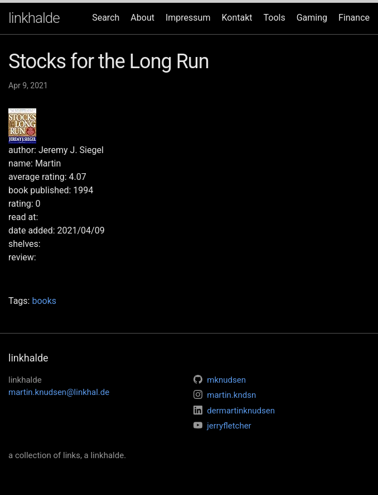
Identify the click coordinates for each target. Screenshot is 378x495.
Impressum (188, 17)
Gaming (312, 17)
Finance (354, 17)
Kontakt (236, 17)
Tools (274, 17)
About (142, 17)
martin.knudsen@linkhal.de (58, 392)
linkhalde (34, 17)
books (44, 301)
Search (105, 17)
